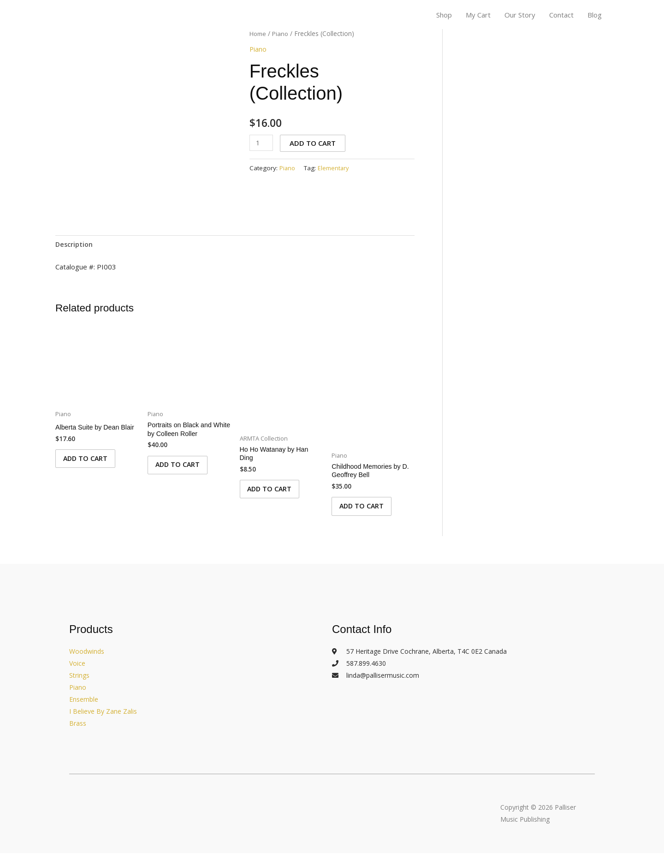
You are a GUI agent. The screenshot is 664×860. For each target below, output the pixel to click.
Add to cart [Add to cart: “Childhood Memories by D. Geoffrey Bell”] (366, 510)
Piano (282, 33)
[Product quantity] (261, 143)
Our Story (519, 15)
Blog (594, 15)
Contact (561, 15)
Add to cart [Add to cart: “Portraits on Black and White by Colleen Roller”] (182, 469)
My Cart (478, 15)
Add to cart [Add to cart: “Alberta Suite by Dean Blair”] (90, 469)
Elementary (335, 167)
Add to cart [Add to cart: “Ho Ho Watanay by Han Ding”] (274, 493)
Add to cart (314, 143)
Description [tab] (75, 244)
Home (258, 33)
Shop (444, 15)
